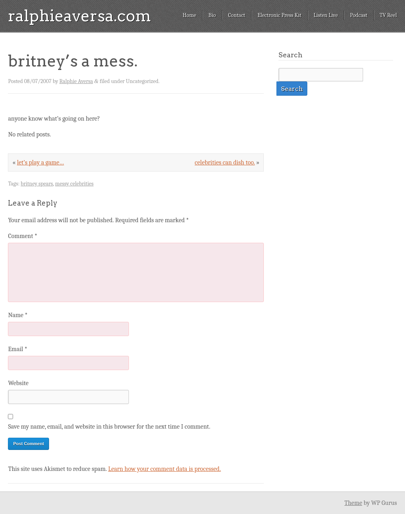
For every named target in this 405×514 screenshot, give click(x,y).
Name (17, 315)
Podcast (358, 15)
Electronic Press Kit (279, 15)
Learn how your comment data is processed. (164, 468)
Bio (212, 15)
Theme (353, 502)
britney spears (37, 183)
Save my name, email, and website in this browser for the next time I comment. (109, 426)
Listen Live (326, 15)
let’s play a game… (40, 162)
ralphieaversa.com (79, 15)
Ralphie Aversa (76, 81)
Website (18, 383)
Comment (22, 236)
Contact (236, 15)
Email (17, 349)
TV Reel (388, 15)
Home (189, 15)
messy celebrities (74, 183)
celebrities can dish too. (225, 162)
